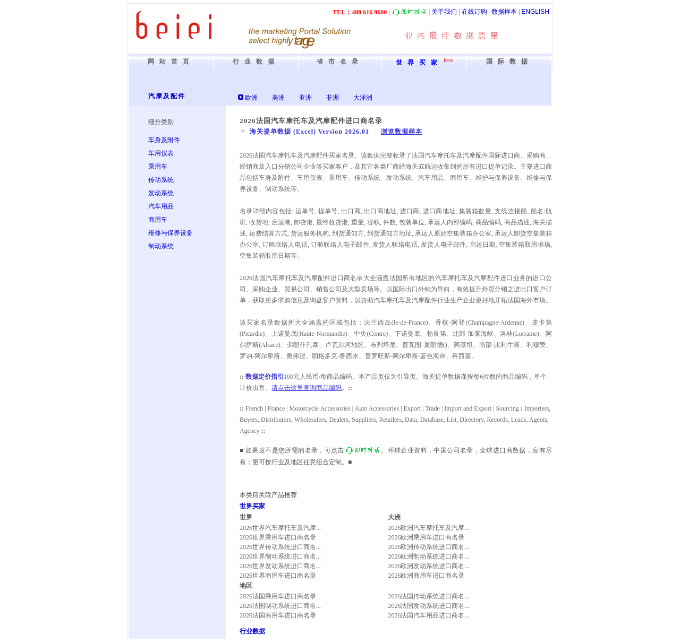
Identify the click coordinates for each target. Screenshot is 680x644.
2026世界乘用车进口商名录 (278, 537)
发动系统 (161, 193)
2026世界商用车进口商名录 (278, 575)
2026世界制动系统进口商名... (280, 556)
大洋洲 (362, 97)
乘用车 (157, 166)
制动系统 (161, 246)
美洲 (278, 97)
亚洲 (305, 97)
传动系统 (161, 180)
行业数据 (252, 631)
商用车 (157, 219)
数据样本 (504, 11)
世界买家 (252, 506)
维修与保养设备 (170, 233)
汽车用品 (161, 206)
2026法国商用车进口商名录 (278, 615)
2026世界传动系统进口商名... (280, 547)
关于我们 (444, 11)
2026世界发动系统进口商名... (280, 566)
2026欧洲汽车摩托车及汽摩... (428, 528)
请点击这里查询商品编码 (306, 387)
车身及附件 (164, 140)
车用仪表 (161, 153)
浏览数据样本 (401, 131)
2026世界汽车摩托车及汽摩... (280, 528)
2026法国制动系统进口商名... (280, 606)
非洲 (332, 97)
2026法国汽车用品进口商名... (428, 615)
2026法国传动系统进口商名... (428, 596)
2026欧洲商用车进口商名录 (426, 575)
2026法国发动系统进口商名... (428, 606)
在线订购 (474, 11)
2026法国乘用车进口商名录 (278, 596)
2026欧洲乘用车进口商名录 (426, 537)
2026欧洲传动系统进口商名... (428, 547)
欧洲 (251, 97)
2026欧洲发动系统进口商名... (428, 566)
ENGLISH (535, 11)
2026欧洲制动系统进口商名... (428, 556)
